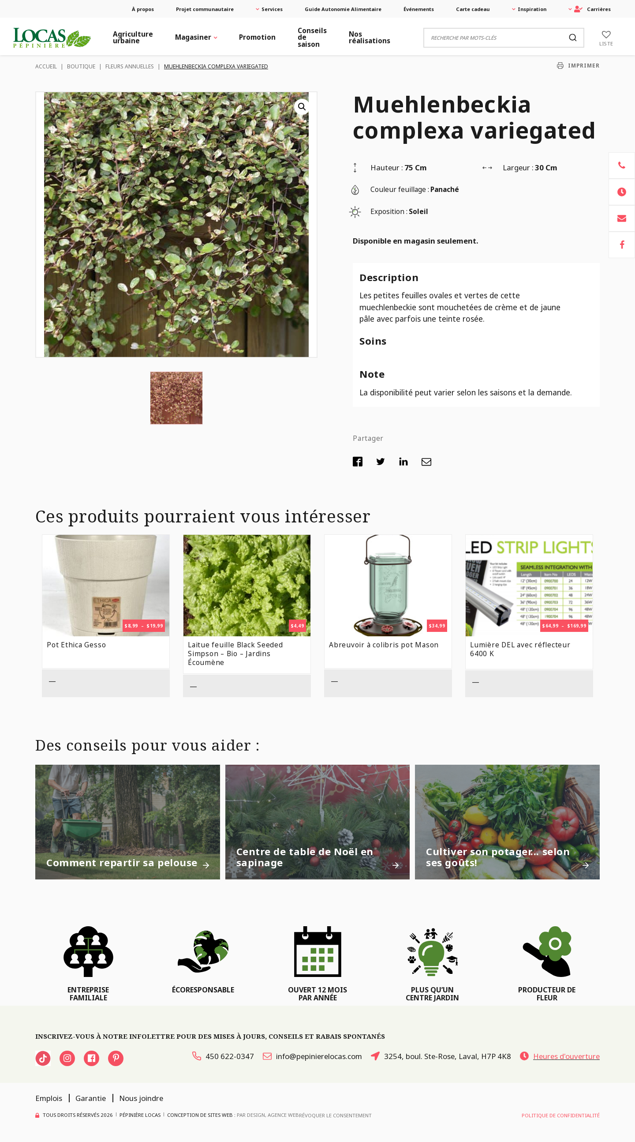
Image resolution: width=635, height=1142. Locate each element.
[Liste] (606, 37)
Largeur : (518, 167)
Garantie (90, 1098)
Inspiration (532, 9)
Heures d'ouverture (560, 1056)
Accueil (46, 66)
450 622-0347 (223, 1056)
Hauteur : (386, 167)
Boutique (81, 66)
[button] (302, 107)
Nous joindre (141, 1098)
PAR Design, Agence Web (268, 1114)
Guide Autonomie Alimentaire (343, 9)
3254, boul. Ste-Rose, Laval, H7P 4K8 (441, 1056)
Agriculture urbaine (133, 37)
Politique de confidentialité (561, 1115)
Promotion (257, 37)
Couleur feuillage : (399, 189)
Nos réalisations (369, 37)
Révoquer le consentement (335, 1115)
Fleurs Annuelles (129, 66)
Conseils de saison (312, 37)
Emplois (48, 1098)
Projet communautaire (205, 9)
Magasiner (193, 37)
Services (272, 9)
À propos (143, 9)
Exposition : (388, 211)
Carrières (592, 9)
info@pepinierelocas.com (312, 1056)
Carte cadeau (473, 9)
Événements (418, 9)
